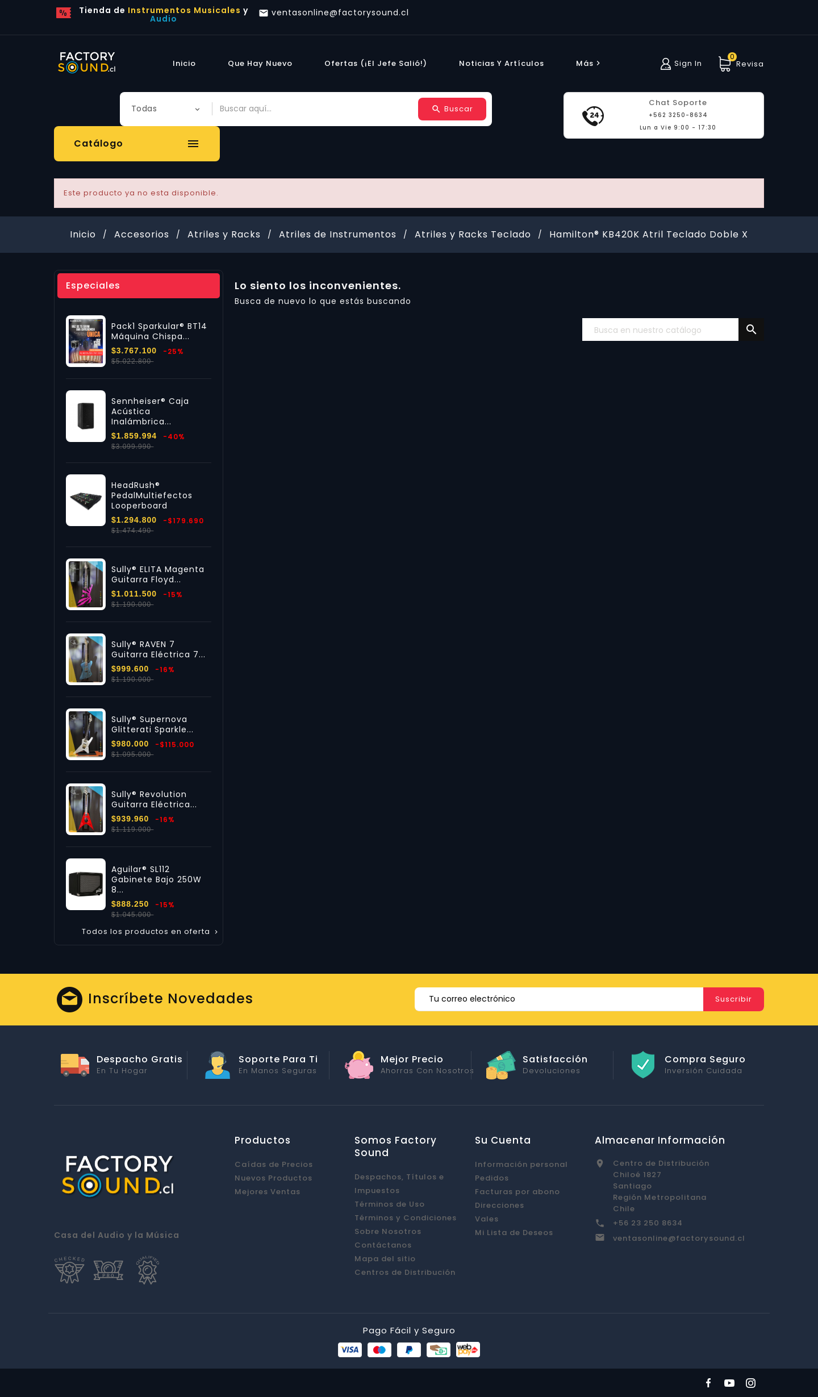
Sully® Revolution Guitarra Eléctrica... (154, 799)
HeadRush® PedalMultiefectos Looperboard (152, 495)
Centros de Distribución (405, 1272)
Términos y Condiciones (405, 1217)
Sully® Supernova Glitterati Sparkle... (152, 724)
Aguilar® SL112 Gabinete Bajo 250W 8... (156, 879)
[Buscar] (673, 330)
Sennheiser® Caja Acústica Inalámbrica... (150, 411)
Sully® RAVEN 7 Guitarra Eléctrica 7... (158, 649)
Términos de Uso (389, 1204)
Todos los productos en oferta (151, 932)
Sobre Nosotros (387, 1231)
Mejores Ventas (268, 1191)
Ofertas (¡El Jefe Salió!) (375, 63)
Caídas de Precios (274, 1164)
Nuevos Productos (273, 1178)
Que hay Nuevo (260, 63)
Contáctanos (383, 1245)
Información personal (521, 1164)
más (589, 63)
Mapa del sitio (385, 1258)
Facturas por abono (517, 1191)
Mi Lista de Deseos (514, 1232)
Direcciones (499, 1205)
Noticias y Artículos (501, 63)
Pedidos (492, 1178)
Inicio (184, 63)
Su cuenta (503, 1140)
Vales (487, 1218)
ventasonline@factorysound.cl (679, 1238)
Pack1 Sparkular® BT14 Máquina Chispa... (159, 331)
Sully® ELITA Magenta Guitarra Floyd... (157, 574)
